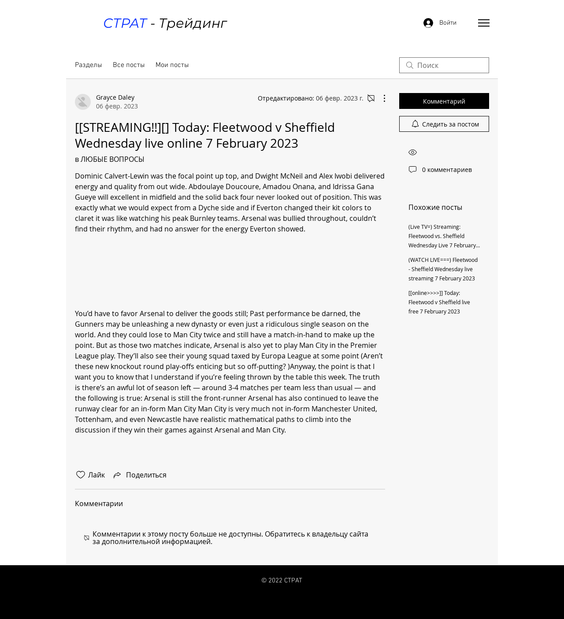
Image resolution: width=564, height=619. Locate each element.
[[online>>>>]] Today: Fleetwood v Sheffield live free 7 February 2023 (439, 302)
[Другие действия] (380, 98)
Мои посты (172, 65)
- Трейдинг (164, 23)
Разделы (88, 65)
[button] (484, 23)
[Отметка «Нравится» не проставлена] (80, 475)
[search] (444, 65)
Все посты (129, 65)
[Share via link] (139, 475)
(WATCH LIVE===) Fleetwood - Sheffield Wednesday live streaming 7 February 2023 (443, 269)
